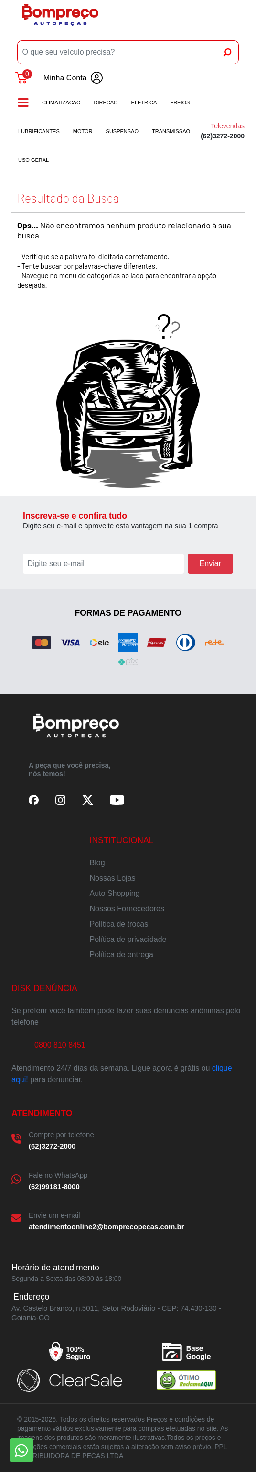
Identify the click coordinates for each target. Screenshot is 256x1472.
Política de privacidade (128, 939)
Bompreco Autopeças (60, 18)
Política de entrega (121, 955)
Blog (97, 863)
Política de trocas (119, 924)
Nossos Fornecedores (127, 909)
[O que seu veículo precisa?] (117, 52)
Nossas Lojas (113, 878)
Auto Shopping (115, 893)
